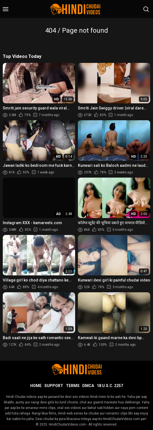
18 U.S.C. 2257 (110, 385)
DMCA (88, 385)
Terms (73, 385)
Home (36, 385)
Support (53, 385)
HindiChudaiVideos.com (67, 424)
